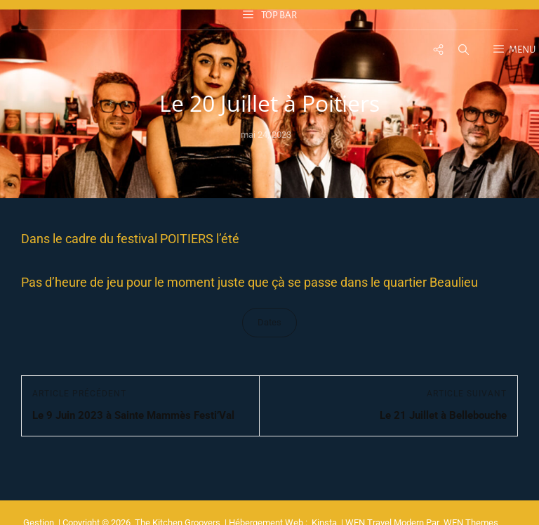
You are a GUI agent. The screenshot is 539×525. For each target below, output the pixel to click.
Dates (269, 322)
